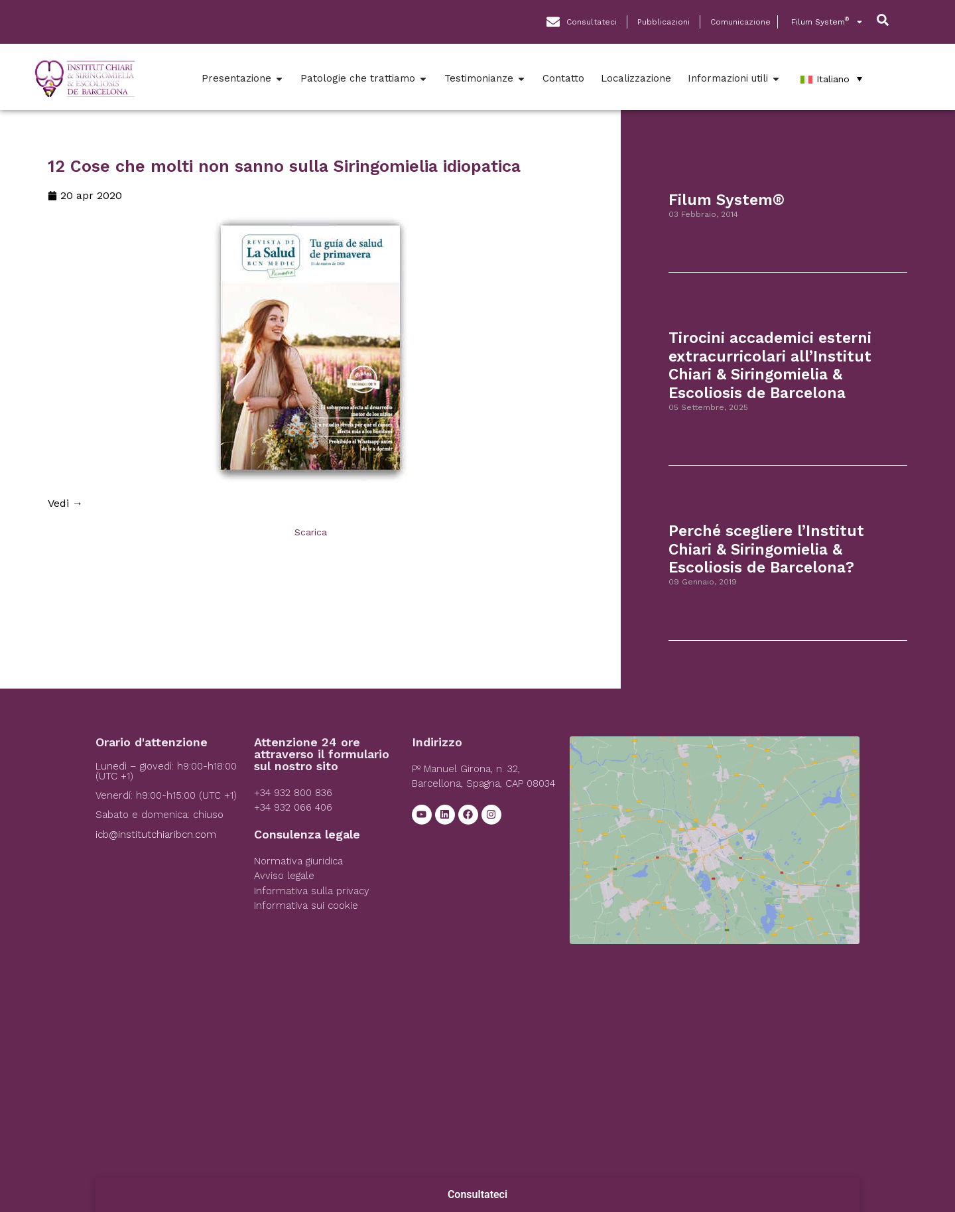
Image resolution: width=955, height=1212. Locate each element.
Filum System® (726, 200)
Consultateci (477, 1194)
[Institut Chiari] (714, 835)
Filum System (827, 22)
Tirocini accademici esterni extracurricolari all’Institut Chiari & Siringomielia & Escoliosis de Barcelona (769, 365)
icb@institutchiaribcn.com (156, 835)
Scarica (310, 532)
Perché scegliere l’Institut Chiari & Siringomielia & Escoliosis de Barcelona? (766, 549)
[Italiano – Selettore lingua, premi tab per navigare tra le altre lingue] (831, 78)
